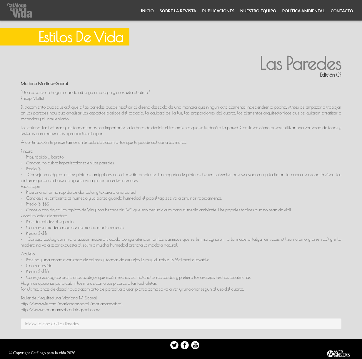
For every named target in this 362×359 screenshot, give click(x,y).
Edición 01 (46, 323)
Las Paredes (68, 323)
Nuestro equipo (258, 10)
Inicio (147, 10)
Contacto (342, 10)
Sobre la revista (178, 10)
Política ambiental (303, 10)
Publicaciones (218, 10)
